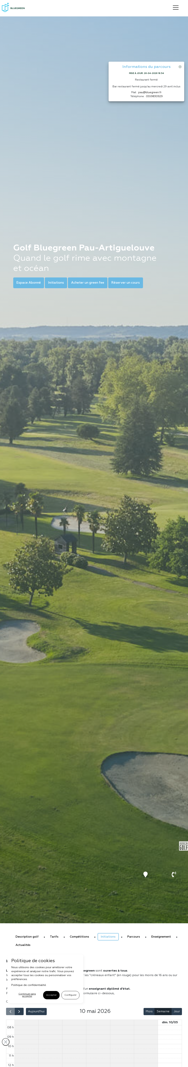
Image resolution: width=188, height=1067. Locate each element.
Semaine (163, 1011)
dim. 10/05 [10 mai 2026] (170, 1022)
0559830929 (154, 96)
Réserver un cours (125, 282)
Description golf (27, 936)
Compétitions (79, 936)
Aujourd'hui (36, 1011)
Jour (177, 1011)
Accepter (51, 995)
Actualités (23, 945)
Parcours (133, 936)
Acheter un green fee (87, 282)
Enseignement (161, 936)
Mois (149, 1011)
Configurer (70, 995)
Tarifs (54, 936)
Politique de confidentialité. (29, 985)
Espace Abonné (28, 282)
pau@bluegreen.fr (150, 92)
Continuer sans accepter (27, 995)
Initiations (56, 282)
